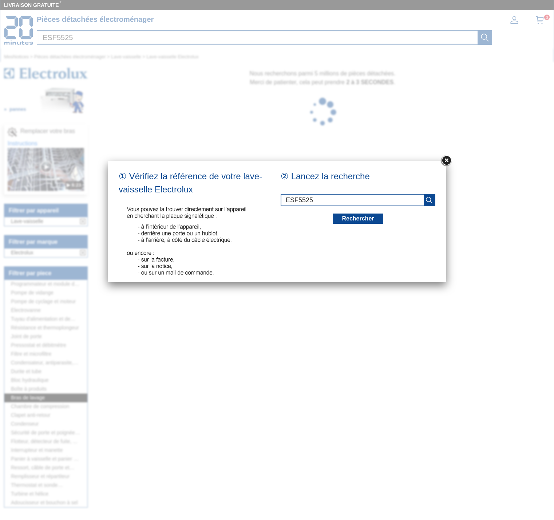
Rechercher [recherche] (358, 218)
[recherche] (429, 200)
